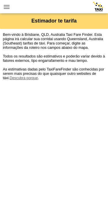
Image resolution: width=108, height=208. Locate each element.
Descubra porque (24, 78)
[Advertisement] (54, 134)
